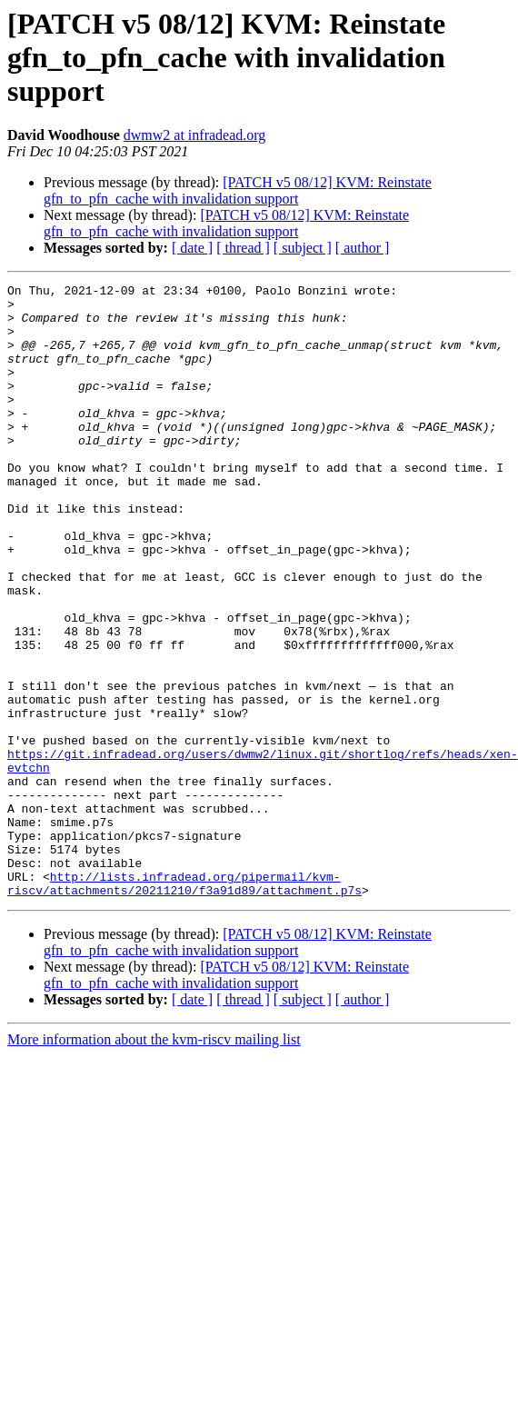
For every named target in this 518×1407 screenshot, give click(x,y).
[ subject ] (303, 247)
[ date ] (192, 247)
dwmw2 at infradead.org (195, 135)
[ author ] (362, 247)
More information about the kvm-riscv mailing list (154, 1162)
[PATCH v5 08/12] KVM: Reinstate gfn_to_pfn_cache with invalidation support (238, 190)
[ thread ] (243, 247)
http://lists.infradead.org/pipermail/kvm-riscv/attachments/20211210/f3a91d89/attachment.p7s (184, 1004)
